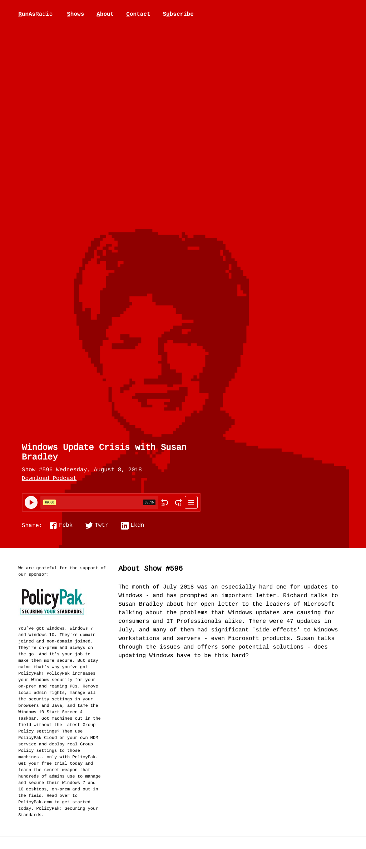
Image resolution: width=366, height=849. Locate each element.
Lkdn (137, 525)
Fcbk (66, 525)
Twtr (101, 525)
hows (75, 14)
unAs (35, 14)
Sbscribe (178, 14)
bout (105, 14)
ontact (138, 14)
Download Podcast (49, 479)
